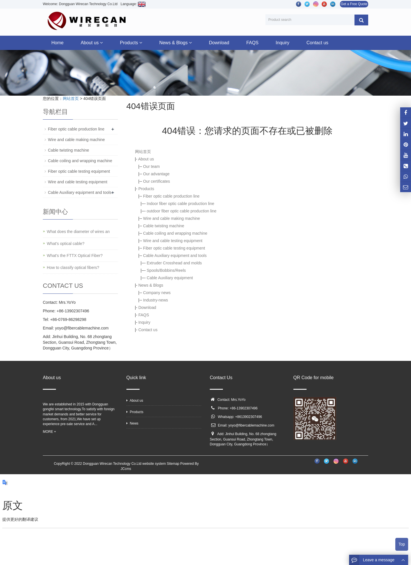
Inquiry (282, 42)
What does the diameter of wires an (78, 231)
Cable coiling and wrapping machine (175, 233)
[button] (101, 42)
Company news (157, 292)
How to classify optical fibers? (73, 267)
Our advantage (156, 174)
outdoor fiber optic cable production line (181, 211)
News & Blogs (175, 42)
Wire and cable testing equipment (172, 240)
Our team (151, 166)
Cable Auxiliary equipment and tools (175, 255)
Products (131, 42)
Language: (133, 4)
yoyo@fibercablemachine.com (251, 425)
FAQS (252, 42)
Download (219, 42)
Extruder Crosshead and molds (174, 263)
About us (92, 42)
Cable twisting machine (163, 226)
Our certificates (156, 181)
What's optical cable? (65, 243)
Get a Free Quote (354, 4)
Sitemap (173, 464)
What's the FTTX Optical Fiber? (75, 255)
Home (57, 42)
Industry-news (155, 300)
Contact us (317, 42)
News (132, 423)
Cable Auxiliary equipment (170, 278)
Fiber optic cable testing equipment (174, 248)
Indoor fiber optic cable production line (180, 203)
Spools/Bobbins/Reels (166, 270)
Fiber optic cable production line (171, 196)
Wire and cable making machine (171, 218)
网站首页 (71, 98)
